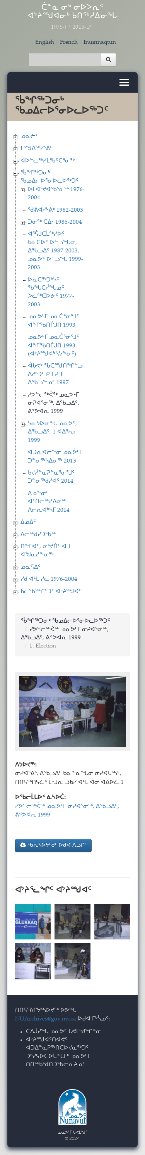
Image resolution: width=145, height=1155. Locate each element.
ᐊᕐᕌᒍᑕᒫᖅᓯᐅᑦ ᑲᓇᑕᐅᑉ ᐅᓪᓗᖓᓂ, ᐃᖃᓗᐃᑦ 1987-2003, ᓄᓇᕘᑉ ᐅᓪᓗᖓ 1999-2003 (55, 251)
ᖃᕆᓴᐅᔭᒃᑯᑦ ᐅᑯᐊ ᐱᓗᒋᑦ (53, 845)
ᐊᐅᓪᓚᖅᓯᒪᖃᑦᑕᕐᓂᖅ (47, 161)
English (44, 42)
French (69, 42)
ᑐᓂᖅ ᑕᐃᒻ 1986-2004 (55, 222)
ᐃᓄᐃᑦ (28, 522)
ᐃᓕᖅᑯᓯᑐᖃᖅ (38, 535)
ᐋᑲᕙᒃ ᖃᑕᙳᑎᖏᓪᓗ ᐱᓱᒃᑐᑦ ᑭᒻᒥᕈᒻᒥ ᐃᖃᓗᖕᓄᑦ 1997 (55, 374)
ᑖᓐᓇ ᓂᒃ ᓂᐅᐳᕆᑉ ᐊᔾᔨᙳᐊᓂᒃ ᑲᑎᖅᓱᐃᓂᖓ (72, 17)
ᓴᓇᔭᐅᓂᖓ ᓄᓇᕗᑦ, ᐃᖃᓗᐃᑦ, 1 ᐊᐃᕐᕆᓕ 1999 (53, 432)
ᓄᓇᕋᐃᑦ (30, 567)
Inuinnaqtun (100, 42)
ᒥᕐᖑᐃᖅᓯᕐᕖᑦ (36, 149)
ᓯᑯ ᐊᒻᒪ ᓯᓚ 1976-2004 (48, 579)
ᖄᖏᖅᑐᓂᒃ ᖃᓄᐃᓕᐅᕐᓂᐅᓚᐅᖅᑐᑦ (65, 621)
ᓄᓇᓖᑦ (29, 137)
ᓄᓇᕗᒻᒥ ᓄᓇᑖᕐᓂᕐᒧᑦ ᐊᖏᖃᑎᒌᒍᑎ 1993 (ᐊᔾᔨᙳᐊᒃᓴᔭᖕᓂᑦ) (53, 346)
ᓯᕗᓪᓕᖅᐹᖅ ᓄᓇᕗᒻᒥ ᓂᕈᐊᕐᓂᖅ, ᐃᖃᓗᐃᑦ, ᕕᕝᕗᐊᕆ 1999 (53, 403)
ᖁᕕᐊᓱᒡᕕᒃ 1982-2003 (55, 210)
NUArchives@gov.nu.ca (45, 1019)
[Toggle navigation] (124, 82)
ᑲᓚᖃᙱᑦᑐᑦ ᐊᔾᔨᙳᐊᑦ (51, 592)
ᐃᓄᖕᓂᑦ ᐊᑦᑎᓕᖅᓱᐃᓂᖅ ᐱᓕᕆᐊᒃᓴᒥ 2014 (49, 502)
